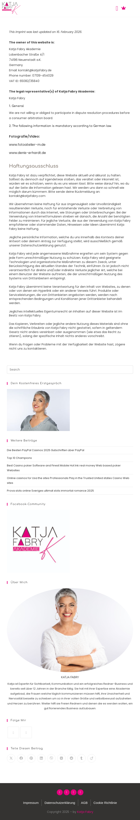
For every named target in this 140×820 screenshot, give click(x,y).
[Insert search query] (70, 369)
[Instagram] (13, 732)
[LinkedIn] (26, 732)
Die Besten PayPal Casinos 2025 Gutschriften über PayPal (45, 450)
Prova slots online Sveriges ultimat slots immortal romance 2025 (50, 491)
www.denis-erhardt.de (27, 152)
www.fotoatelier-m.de (27, 144)
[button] (117, 8)
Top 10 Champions (19, 458)
